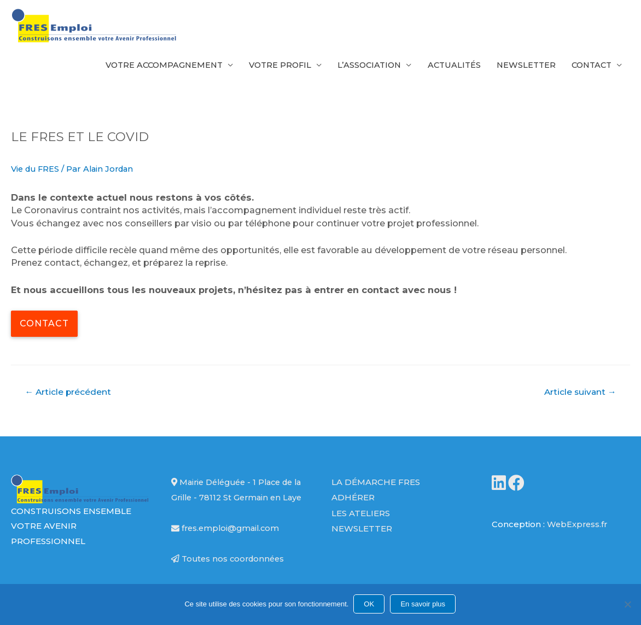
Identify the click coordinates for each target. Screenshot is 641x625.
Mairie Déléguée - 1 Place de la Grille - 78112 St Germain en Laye (236, 502)
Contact (589, 67)
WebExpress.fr (578, 529)
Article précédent (69, 396)
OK (370, 604)
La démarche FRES (375, 487)
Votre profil (268, 67)
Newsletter (521, 67)
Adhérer (353, 502)
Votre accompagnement (148, 67)
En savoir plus (423, 604)
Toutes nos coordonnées (230, 579)
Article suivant (579, 396)
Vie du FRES (36, 173)
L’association (360, 67)
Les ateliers (360, 517)
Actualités (447, 67)
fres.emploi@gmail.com (227, 548)
